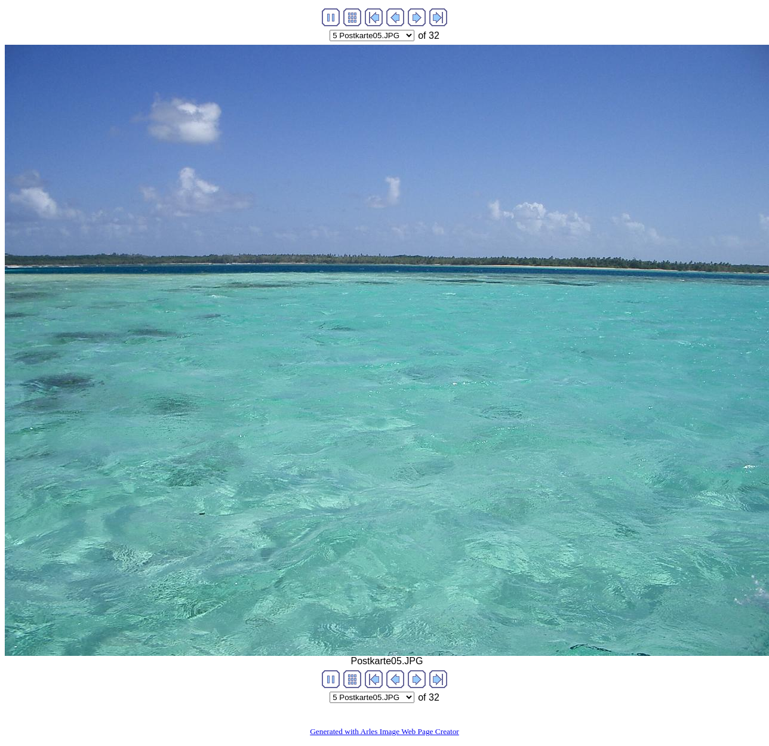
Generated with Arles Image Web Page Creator (384, 731)
